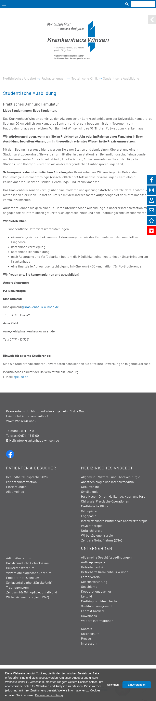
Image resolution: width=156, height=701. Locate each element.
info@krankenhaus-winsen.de (37, 440)
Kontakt (86, 629)
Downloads (89, 616)
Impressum (89, 643)
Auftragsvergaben (94, 562)
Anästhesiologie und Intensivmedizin (107, 482)
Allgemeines (15, 491)
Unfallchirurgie (91, 530)
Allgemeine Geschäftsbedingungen (106, 557)
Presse (86, 638)
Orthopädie (89, 511)
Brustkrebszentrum (20, 568)
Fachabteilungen (53, 78)
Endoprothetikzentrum (22, 577)
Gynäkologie (90, 491)
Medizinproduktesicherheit (100, 601)
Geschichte (89, 586)
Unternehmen (96, 548)
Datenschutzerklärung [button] (49, 695)
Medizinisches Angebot (19, 78)
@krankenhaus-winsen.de (40, 307)
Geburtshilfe (90, 487)
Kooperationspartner (96, 591)
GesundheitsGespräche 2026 (27, 477)
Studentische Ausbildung (121, 78)
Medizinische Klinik (84, 78)
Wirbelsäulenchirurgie (97, 535)
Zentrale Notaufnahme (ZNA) (101, 540)
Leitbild (86, 596)
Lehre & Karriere (93, 611)
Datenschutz (90, 633)
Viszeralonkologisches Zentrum (28, 573)
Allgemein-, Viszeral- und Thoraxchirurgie (110, 477)
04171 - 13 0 (26, 430)
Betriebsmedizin (93, 567)
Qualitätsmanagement (97, 606)
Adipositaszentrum (19, 558)
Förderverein (90, 577)
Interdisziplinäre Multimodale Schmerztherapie (114, 521)
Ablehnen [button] (113, 684)
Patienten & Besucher (31, 468)
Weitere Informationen (97, 620)
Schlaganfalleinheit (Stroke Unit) (29, 582)
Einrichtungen (16, 487)
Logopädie (88, 516)
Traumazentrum (17, 587)
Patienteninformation (21, 482)
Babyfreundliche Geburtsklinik (27, 563)
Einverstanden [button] (136, 684)
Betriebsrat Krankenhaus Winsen (104, 572)
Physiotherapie (92, 525)
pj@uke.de (20, 377)
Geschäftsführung (94, 581)
